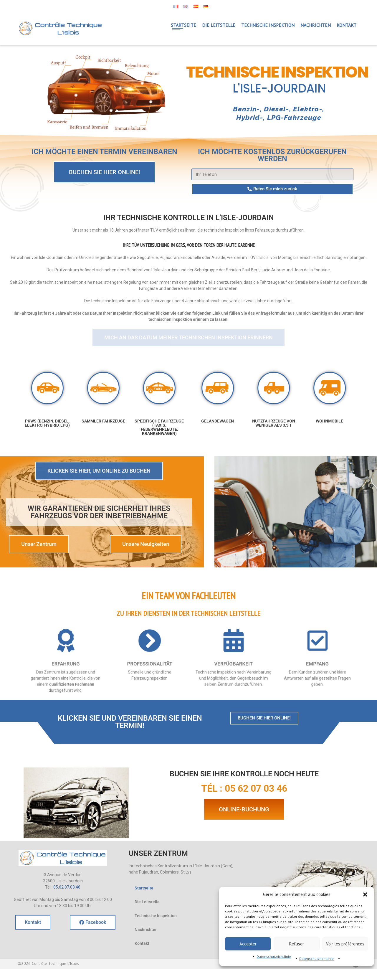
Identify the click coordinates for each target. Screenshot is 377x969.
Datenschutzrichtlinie (274, 956)
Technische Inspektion (156, 915)
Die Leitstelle (147, 901)
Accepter (248, 944)
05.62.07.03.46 (66, 887)
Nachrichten (146, 929)
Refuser (296, 944)
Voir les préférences (345, 944)
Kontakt (142, 943)
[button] (365, 894)
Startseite (144, 888)
